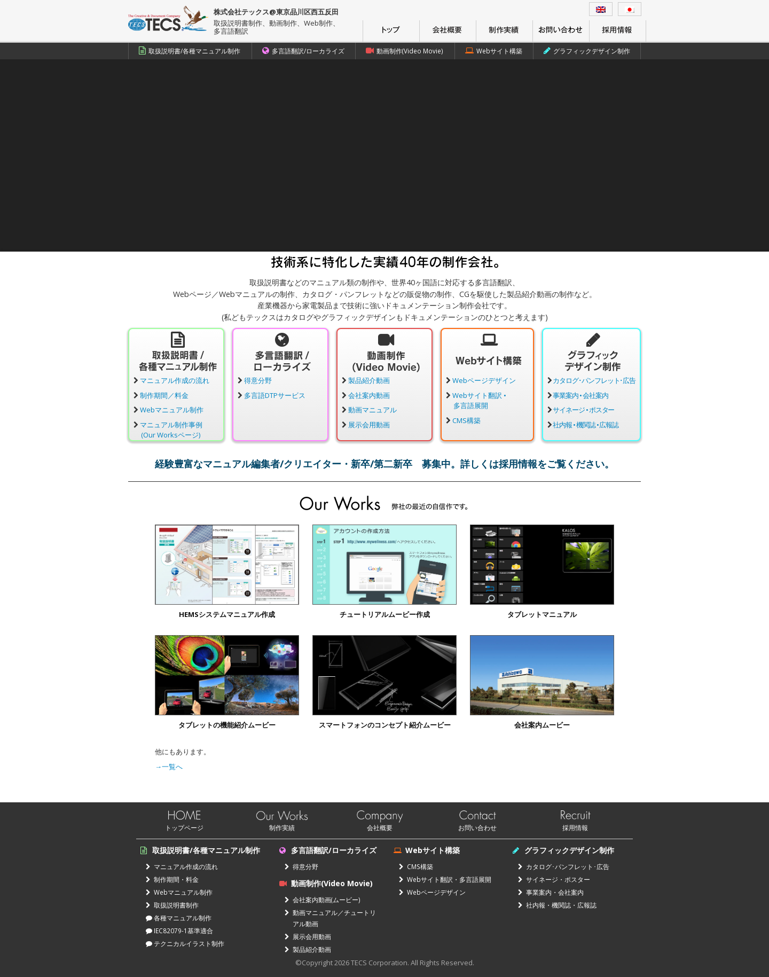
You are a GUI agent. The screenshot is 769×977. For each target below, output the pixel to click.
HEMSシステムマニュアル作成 (227, 614)
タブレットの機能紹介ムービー (227, 725)
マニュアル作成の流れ (174, 380)
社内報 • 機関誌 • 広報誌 (585, 424)
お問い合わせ (477, 827)
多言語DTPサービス (274, 395)
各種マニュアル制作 (178, 917)
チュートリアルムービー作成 (385, 614)
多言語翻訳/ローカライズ (303, 50)
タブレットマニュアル (542, 614)
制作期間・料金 (172, 879)
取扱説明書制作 (172, 905)
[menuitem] (601, 9)
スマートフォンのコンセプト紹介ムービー (385, 725)
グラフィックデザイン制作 (587, 50)
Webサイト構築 (493, 50)
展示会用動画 (369, 424)
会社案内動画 (369, 395)
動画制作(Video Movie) (404, 50)
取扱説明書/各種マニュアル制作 (189, 50)
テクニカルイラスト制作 (185, 943)
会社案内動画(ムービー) (322, 899)
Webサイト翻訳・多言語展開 (445, 879)
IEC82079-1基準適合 (179, 930)
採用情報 (575, 827)
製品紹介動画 (369, 380)
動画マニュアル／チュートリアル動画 (330, 918)
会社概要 (380, 827)
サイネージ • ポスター (584, 410)
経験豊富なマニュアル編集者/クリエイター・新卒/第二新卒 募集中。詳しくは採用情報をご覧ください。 (384, 463)
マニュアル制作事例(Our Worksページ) (171, 430)
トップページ (184, 827)
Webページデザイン (484, 380)
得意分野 (258, 380)
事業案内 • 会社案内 (580, 395)
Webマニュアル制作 (171, 410)
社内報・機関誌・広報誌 (557, 905)
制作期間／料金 (164, 395)
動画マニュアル (372, 410)
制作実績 (282, 827)
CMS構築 (466, 420)
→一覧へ (169, 766)
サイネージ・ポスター (554, 879)
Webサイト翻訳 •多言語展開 (479, 400)
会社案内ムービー (542, 725)
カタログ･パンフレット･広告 (594, 380)
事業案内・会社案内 (551, 892)
